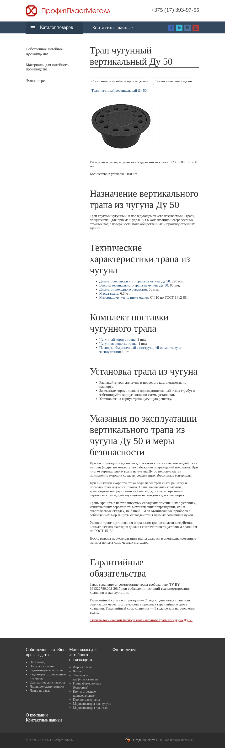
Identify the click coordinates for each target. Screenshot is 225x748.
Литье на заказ (40, 690)
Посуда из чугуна (42, 666)
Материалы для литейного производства (83, 654)
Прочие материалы (86, 699)
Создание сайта (144, 740)
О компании (37, 715)
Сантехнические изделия (174, 81)
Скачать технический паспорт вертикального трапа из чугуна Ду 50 (141, 620)
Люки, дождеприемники (47, 686)
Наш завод (37, 662)
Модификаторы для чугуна (92, 704)
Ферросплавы (83, 667)
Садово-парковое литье (46, 670)
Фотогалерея (36, 81)
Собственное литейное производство (119, 81)
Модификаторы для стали (91, 708)
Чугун (77, 671)
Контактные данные (112, 27)
